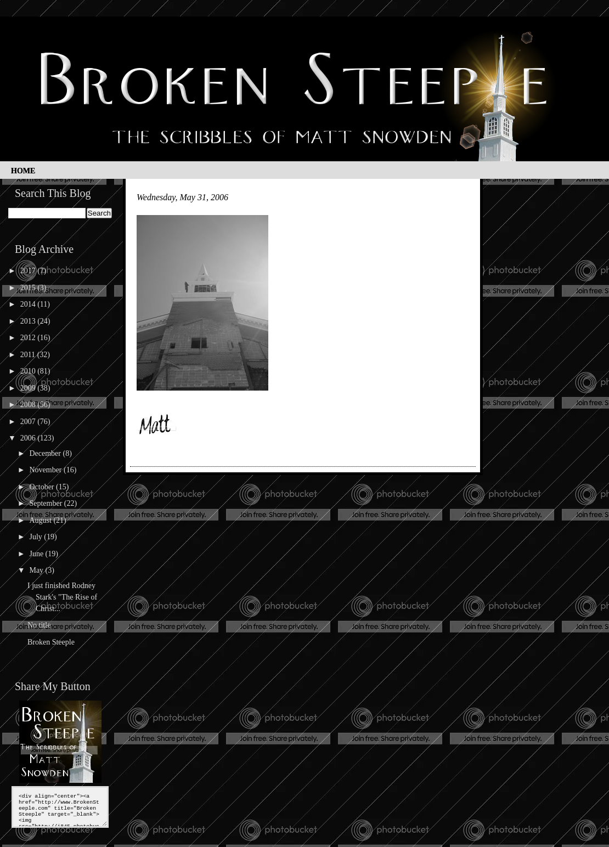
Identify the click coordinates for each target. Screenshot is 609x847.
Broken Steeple (51, 642)
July (36, 537)
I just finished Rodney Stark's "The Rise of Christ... (62, 597)
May (37, 570)
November (46, 470)
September (46, 503)
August (41, 520)
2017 (29, 271)
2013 (29, 321)
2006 (29, 438)
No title (38, 625)
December (46, 453)
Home (23, 171)
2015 (29, 288)
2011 (28, 355)
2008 (29, 404)
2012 (29, 338)
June (37, 554)
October (42, 487)
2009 (29, 388)
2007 (29, 421)
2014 (29, 304)
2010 (29, 371)
